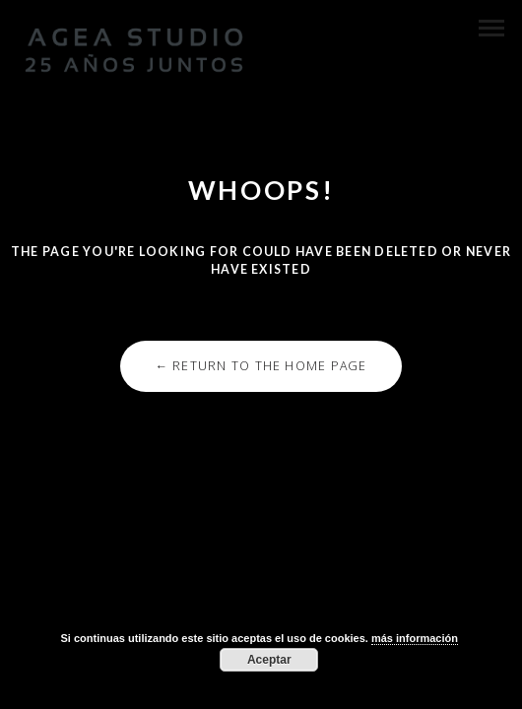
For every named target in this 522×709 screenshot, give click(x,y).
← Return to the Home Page (260, 365)
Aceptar (269, 660)
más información (414, 638)
